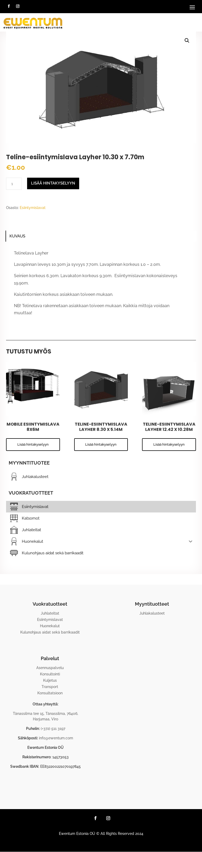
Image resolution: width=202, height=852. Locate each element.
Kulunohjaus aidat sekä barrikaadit (50, 632)
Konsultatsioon (50, 693)
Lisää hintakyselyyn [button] (33, 444)
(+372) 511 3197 (53, 728)
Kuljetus (50, 680)
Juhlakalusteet (152, 613)
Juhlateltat (50, 613)
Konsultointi (50, 674)
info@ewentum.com (56, 738)
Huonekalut (50, 626)
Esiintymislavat (33, 208)
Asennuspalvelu (50, 668)
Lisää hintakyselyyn (53, 183)
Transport (50, 687)
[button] (187, 40)
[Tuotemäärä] (14, 184)
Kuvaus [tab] (17, 236)
